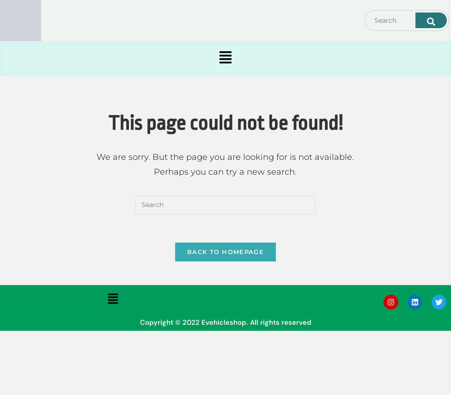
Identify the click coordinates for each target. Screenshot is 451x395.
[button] (226, 59)
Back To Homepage (225, 251)
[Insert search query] (225, 205)
